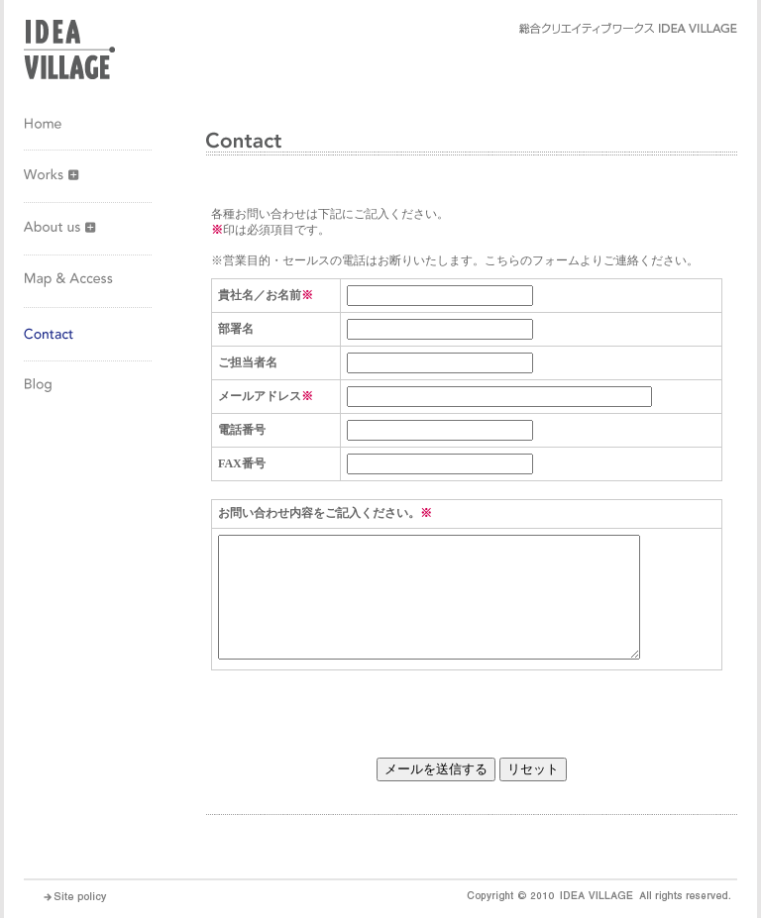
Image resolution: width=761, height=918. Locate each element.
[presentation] (361, 709)
